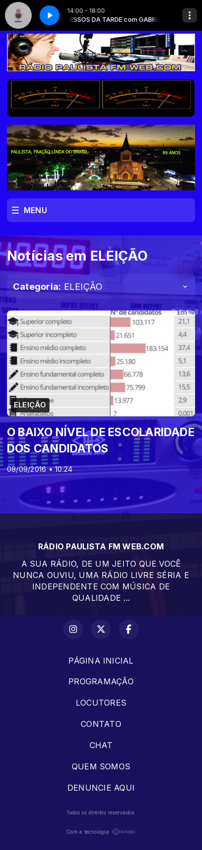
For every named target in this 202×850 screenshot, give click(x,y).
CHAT (101, 745)
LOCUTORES (101, 703)
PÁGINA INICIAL (100, 661)
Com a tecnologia (101, 831)
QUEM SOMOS (101, 766)
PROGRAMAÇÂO (101, 681)
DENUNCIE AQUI (101, 788)
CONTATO (101, 724)
